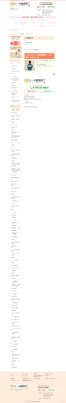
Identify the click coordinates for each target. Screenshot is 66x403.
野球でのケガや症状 (15, 325)
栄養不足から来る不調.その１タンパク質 (15, 299)
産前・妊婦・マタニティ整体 (16, 361)
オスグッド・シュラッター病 (16, 254)
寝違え (13, 129)
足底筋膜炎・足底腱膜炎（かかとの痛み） (16, 285)
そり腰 (13, 203)
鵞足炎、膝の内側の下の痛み (16, 243)
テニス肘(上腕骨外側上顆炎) (15, 333)
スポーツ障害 (14, 341)
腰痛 (12, 209)
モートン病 (14, 291)
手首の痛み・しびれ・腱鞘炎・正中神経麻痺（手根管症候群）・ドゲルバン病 (16, 170)
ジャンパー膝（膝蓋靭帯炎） (16, 250)
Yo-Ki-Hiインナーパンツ (51, 26)
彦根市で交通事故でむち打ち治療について (24, 23)
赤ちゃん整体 (14, 346)
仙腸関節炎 (14, 217)
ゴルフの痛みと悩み (15, 316)
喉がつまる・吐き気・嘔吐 (16, 185)
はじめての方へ (14, 65)
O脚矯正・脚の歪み (15, 275)
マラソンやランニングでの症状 (16, 323)
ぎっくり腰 (14, 212)
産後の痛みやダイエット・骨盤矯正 (16, 234)
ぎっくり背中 (14, 220)
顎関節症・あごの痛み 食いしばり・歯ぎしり (16, 110)
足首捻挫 (13, 270)
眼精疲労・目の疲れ (15, 119)
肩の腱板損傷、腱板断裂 (16, 155)
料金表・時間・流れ (15, 71)
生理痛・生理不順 (15, 358)
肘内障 (13, 364)
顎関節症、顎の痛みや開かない (16, 116)
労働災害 (33, 22)
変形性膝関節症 (14, 236)
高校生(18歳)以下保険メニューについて (14, 30)
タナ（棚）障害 (14, 260)
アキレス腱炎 (14, 293)
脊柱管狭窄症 (14, 225)
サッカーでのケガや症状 (16, 329)
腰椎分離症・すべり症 (16, 227)
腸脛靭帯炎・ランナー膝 (16, 246)
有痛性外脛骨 (14, 296)
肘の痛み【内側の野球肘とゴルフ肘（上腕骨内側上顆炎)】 (16, 164)
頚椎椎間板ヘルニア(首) (15, 133)
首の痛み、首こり (15, 127)
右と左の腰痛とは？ (15, 200)
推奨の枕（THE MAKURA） (42, 26)
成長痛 (13, 257)
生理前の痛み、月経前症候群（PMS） (16, 355)
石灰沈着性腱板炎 (15, 265)
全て (25, 44)
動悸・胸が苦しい (15, 181)
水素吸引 (42, 22)
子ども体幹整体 (14, 349)
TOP (12, 63)
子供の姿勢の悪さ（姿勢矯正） (16, 198)
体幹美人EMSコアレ (51, 22)
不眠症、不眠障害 (15, 307)
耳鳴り (13, 145)
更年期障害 (14, 310)
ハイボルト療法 (33, 25)
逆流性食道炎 (14, 367)
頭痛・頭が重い (14, 112)
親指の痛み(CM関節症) (15, 178)
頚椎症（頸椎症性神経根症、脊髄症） (16, 137)
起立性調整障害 (14, 302)
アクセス (13, 73)
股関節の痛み (14, 230)
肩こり (13, 147)
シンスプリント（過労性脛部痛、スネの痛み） (16, 337)
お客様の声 (14, 68)
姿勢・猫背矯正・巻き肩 (16, 188)
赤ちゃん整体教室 (15, 344)
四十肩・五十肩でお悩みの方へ (16, 151)
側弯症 (13, 194)
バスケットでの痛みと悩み (16, 314)
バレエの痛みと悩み (15, 319)
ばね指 (13, 160)
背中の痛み (14, 191)
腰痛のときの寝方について (16, 207)
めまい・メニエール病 (16, 142)
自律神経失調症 (14, 305)
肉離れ (13, 262)
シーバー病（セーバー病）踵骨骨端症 (16, 281)
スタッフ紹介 (14, 22)
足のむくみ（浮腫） (15, 267)
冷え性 (13, 351)
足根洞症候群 (14, 288)
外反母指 (13, 278)
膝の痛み (13, 239)
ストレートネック (15, 124)
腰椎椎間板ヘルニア (15, 222)
